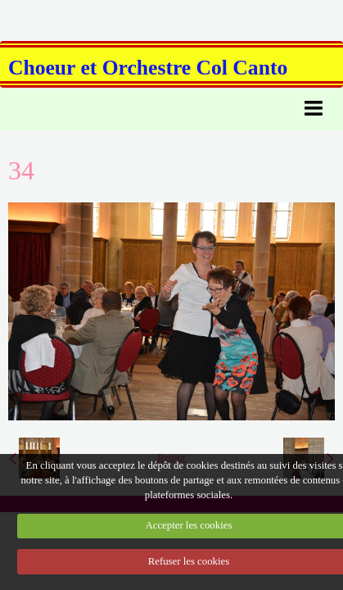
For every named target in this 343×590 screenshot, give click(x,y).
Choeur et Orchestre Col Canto (147, 67)
